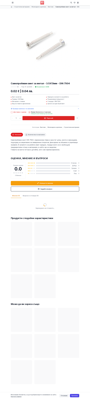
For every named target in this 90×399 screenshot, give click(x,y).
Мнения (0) (16, 195)
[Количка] (78, 2)
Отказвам (64, 395)
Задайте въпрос (45, 189)
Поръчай (48, 118)
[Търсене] (71, 2)
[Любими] (74, 2)
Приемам (74, 395)
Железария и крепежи (39, 7)
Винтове (50, 7)
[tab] (17, 135)
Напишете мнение (45, 183)
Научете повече (16, 396)
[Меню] (13, 2)
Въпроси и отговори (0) (30, 195)
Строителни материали (22, 7)
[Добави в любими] (77, 118)
